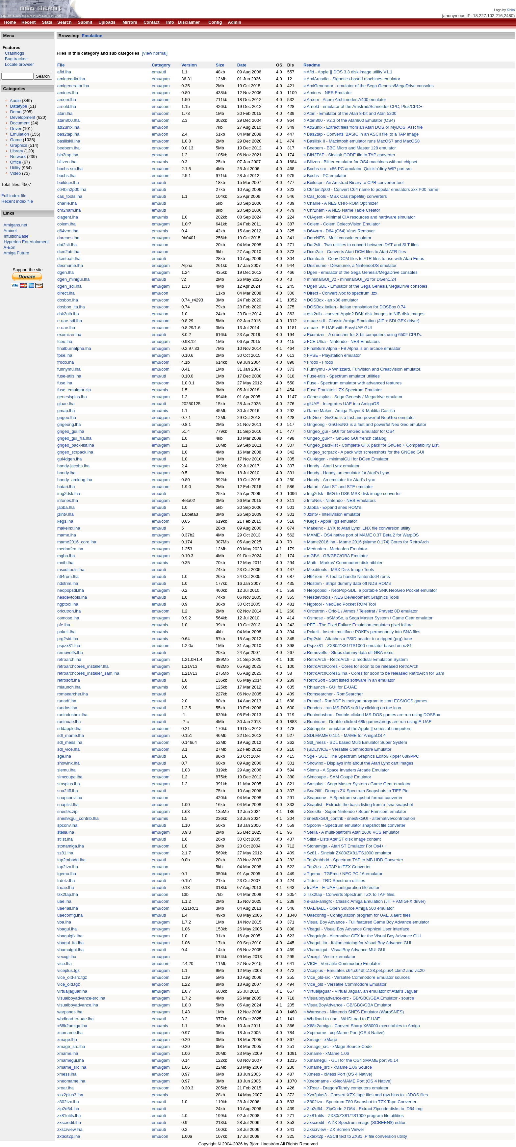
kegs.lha (65, 521)
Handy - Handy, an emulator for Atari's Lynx (348, 472)
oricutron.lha (69, 611)
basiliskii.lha (68, 141)
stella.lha (65, 832)
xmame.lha (67, 1053)
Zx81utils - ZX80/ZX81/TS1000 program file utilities (355, 1115)
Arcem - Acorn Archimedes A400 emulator (346, 99)
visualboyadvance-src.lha (81, 998)
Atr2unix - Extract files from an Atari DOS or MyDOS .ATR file (365, 127)
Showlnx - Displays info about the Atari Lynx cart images (360, 763)
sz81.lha (65, 852)
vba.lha (64, 922)
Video (15, 173)
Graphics (18, 145)
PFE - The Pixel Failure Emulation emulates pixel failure (360, 624)
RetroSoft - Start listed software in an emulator (351, 680)
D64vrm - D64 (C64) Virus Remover (341, 230)
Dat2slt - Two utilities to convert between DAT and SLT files (363, 244)
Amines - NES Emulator (329, 92)
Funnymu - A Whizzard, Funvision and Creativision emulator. (364, 369)
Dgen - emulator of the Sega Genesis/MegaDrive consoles (362, 272)
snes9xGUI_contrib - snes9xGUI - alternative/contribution (361, 818)
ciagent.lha (67, 217)
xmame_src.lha (71, 1067)
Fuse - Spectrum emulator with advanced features (354, 382)
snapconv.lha (69, 797)
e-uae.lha (66, 327)
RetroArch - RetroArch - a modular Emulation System (357, 659)
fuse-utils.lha (69, 376)
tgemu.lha (66, 873)
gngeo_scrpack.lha (75, 452)
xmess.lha (67, 1074)
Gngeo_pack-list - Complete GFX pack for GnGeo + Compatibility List (373, 445)
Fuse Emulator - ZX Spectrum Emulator (344, 389)
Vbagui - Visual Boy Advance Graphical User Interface (358, 928)
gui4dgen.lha (69, 458)
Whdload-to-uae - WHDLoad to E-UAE (343, 1018)
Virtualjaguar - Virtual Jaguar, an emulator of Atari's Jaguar (362, 991)
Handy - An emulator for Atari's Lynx (341, 479)
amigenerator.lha (73, 85)
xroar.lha (65, 1087)
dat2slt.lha (67, 244)
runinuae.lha (69, 721)
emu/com (160, 99)
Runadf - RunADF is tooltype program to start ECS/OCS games (367, 700)
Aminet (10, 230)
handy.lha (66, 472)
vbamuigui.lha (70, 949)
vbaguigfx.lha (70, 935)
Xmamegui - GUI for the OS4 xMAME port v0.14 (352, 1060)
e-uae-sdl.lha (69, 320)
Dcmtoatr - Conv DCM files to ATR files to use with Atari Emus (365, 258)
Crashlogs (12, 53)
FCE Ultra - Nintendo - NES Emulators (343, 341)
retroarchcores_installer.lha (83, 666)
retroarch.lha (69, 659)
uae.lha (64, 901)
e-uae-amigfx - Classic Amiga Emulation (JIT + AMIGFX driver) (366, 901)
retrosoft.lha (68, 680)
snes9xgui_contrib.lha (78, 818)
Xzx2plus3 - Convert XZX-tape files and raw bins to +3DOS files (367, 1094)
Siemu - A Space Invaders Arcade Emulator (348, 770)
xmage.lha (67, 1039)
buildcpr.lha (68, 182)
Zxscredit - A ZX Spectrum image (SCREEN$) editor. (357, 1122)
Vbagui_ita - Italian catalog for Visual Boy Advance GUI (359, 942)
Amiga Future (16, 252)
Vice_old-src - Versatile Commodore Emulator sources (358, 977)
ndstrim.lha (67, 583)
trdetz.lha (66, 880)
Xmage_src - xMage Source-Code (339, 1046)
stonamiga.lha (70, 846)
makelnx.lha (68, 528)
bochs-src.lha (70, 168)
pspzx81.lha (68, 645)
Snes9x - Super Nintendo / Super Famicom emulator (356, 811)
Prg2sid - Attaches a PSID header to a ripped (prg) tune (359, 638)
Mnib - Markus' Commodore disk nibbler (344, 562)
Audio (15, 100)
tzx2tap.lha (67, 894)
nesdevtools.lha (72, 597)
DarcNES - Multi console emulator (339, 237)
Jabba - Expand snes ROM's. (335, 507)
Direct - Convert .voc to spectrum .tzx (342, 293)
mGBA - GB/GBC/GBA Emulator (337, 555)
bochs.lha (66, 175)
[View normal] (155, 53)
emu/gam (160, 78)
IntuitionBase (16, 236)
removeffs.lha (70, 652)
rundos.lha (67, 707)
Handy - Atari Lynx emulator (333, 465)
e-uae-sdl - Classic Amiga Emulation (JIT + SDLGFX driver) (363, 320)
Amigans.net (15, 224)
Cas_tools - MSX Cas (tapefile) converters (347, 196)
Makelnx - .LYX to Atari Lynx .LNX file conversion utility (358, 528)
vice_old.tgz (68, 984)
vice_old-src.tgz (72, 977)
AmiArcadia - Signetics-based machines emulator (353, 78)
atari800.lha (68, 120)
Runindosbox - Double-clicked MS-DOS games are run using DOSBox (373, 714)
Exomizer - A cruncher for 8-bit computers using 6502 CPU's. (364, 334)
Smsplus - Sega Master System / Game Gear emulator (359, 783)
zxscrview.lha (70, 1129)
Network (18, 156)
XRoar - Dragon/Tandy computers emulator (348, 1087)
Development (22, 117)
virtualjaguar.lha (72, 991)
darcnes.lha (68, 237)
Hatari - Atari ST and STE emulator (340, 486)
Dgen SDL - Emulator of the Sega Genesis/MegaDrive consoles (367, 286)
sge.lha (64, 756)
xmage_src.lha (71, 1046)
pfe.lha (63, 624)
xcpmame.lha (70, 1032)
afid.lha (64, 71)
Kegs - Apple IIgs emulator (332, 521)
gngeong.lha (69, 424)
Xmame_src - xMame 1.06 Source (339, 1067)
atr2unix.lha (68, 127)
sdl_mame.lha (70, 735)
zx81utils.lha (69, 1115)
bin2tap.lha (67, 154)
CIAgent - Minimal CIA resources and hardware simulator (361, 217)
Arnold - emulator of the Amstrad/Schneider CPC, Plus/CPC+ (365, 106)
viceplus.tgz (68, 970)
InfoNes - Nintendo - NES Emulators (341, 500)
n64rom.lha (68, 576)
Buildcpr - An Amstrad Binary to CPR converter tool (355, 182)
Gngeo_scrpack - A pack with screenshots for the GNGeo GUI (365, 452)
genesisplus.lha (72, 396)
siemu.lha (66, 770)
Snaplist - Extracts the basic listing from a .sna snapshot (360, 804)
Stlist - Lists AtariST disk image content (344, 839)
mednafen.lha (70, 548)
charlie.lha (67, 203)
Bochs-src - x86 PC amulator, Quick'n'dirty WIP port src (359, 168)
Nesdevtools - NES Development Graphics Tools (353, 597)
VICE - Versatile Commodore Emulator (343, 963)
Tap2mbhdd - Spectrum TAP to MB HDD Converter (355, 859)
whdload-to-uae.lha (75, 1018)
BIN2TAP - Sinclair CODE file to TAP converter (351, 154)
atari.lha (64, 113)
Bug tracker (14, 58)
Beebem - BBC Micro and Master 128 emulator (351, 147)
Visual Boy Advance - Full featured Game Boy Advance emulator (368, 922)
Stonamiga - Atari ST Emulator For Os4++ (346, 846)
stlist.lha (65, 839)
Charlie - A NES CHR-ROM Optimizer (342, 203)
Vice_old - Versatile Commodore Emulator (347, 984)
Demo (15, 111)
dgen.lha (65, 272)
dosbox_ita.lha (71, 306)
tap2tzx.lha (67, 866)
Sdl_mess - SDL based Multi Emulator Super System (357, 742)
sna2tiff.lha (67, 790)
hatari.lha (66, 486)
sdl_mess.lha (69, 742)
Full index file (13, 195)
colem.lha (66, 224)
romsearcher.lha (72, 693)
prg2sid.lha (67, 638)
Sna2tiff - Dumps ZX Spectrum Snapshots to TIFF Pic (357, 790)
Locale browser (17, 64)
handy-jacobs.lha (73, 465)
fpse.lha (64, 355)
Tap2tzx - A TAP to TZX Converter (339, 866)
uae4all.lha (67, 908)
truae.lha (65, 887)
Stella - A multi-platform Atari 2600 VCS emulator (353, 832)
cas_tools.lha (69, 196)
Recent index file (17, 201)
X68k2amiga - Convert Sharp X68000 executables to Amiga (363, 1025)
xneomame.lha (71, 1081)
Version (189, 65)
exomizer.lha (69, 334)
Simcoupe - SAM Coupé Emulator (339, 776)
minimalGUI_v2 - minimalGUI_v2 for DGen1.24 (351, 279)
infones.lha (67, 500)
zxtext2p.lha (68, 1136)
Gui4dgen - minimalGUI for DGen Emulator (348, 458)
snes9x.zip (67, 811)
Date (241, 65)
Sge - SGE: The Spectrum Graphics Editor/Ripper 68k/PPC (363, 756)
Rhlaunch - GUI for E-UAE (332, 687)
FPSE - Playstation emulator (334, 355)
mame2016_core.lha (76, 541)
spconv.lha (67, 825)
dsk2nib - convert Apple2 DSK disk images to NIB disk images (366, 313)
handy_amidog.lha (74, 479)
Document (19, 122)
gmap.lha (66, 410)
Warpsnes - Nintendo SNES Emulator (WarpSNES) (355, 1011)
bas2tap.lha (68, 134)
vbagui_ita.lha (70, 942)
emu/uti (159, 71)
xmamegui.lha (70, 1060)
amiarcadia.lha (71, 78)
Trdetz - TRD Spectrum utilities (336, 880)
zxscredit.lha (69, 1122)
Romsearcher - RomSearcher (335, 693)
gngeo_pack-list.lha (75, 445)
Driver (15, 128)
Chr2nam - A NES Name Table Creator (343, 210)
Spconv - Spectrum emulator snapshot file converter (356, 825)
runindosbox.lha (72, 714)
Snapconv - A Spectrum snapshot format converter (354, 797)
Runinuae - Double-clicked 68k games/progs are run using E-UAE (369, 721)
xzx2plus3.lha (70, 1094)
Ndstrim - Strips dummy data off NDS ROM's (349, 583)
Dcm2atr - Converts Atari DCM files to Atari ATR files (356, 251)
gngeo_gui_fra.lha (74, 438)
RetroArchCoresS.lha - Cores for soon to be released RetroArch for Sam (375, 673)
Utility (15, 167)
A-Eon (9, 247)
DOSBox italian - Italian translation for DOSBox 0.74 (356, 306)
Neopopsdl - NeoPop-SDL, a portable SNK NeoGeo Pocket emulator (372, 590)
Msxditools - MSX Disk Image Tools (340, 569)
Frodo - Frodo (320, 362)
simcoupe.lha (70, 776)
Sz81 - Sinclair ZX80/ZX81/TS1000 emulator (349, 852)
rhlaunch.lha (69, 687)
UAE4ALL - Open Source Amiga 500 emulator (350, 908)
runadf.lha (66, 700)
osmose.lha (68, 617)
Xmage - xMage (322, 1039)
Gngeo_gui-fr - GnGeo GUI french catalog (346, 438)
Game (15, 139)
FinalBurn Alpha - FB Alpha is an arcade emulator (354, 348)
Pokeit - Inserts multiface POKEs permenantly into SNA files (364, 631)
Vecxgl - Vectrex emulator (331, 956)
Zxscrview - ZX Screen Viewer (335, 1129)
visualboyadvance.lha (77, 1005)
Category (161, 65)
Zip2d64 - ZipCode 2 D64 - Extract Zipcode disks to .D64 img (365, 1108)
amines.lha (67, 92)
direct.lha (66, 293)
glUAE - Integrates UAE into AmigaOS (343, 403)
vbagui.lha (67, 928)
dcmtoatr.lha (69, 258)
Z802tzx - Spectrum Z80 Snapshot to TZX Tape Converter (362, 1101)
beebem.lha (68, 147)
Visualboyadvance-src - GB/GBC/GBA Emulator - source (360, 998)
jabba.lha (66, 507)
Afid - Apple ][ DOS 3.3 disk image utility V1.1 (349, 71)
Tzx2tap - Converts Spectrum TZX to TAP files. (351, 894)
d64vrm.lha (67, 230)
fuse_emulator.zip (74, 389)
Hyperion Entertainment (26, 241)
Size (220, 65)
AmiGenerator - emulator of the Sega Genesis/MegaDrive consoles (370, 85)
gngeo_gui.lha (70, 431)
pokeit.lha (66, 631)
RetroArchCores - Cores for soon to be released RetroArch (362, 666)
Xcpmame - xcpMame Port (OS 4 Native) (346, 1032)
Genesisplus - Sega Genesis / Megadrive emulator (354, 396)
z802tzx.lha (68, 1101)
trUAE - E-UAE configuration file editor (343, 887)
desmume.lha (70, 265)
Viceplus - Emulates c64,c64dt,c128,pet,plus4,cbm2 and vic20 (366, 970)
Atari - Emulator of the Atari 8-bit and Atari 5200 (351, 113)
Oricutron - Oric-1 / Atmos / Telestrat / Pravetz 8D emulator (362, 611)
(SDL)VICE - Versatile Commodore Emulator (349, 749)
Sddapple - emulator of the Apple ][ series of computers (359, 728)
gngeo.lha (66, 417)
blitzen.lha (67, 161)
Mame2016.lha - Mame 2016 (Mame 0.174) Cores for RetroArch (368, 541)
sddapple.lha (69, 728)
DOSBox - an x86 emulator (332, 300)
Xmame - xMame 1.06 (328, 1053)
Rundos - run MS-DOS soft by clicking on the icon (354, 707)
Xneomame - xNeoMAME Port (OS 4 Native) (349, 1081)
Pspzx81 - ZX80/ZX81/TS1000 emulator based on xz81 (359, 645)
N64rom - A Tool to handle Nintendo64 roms (348, 576)
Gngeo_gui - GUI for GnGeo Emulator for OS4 (351, 431)
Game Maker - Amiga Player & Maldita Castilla (351, 410)
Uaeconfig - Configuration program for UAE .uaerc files (359, 915)
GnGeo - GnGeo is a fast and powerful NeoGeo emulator (361, 417)
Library (16, 150)
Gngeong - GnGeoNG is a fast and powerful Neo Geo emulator (366, 424)
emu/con (160, 127)
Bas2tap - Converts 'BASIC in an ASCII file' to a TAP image (363, 134)
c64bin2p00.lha (71, 189)
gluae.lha (66, 403)
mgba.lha (66, 555)
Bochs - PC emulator (327, 175)
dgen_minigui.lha (73, 279)
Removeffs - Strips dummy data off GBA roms (350, 652)
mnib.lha (65, 562)
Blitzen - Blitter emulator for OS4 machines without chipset (362, 161)
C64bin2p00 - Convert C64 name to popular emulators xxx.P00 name (372, 189)
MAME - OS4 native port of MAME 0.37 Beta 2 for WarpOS (363, 535)
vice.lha (64, 963)
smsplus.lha (68, 783)
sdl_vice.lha (68, 749)
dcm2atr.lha (68, 251)
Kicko (511, 10)
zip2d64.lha (68, 1108)
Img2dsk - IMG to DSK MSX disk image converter (354, 493)
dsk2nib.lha (68, 313)
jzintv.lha (65, 514)
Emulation (19, 134)
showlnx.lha (68, 763)
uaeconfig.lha (70, 915)
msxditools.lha (70, 569)
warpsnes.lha (70, 1011)
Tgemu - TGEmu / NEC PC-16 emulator (344, 873)
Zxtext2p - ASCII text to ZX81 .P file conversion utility (357, 1136)
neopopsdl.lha (70, 590)
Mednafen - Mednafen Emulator (337, 548)
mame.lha (66, 535)
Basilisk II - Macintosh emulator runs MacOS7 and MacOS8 (363, 141)
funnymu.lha (69, 369)
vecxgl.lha (66, 956)
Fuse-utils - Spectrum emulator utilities (343, 376)
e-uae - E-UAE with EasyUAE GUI (339, 327)
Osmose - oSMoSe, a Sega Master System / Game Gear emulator (369, 617)
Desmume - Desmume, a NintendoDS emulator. (352, 265)
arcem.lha (66, 99)
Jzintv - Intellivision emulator (334, 514)
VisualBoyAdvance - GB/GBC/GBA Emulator (349, 1005)
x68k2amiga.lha (72, 1025)
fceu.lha (64, 341)
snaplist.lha (68, 804)
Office (15, 162)
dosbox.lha (67, 300)
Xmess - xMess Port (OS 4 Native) (340, 1074)
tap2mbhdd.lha (71, 859)
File (60, 65)
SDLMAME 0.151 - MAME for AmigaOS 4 (346, 735)
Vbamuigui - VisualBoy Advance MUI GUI (346, 949)
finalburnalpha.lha (74, 348)
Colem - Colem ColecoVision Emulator (343, 224)
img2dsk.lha (68, 493)
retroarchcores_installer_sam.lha (88, 673)
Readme (311, 65)
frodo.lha (65, 362)
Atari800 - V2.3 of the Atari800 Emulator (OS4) (351, 120)
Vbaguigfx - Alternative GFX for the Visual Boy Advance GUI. (364, 935)
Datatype (18, 106)
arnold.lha (66, 106)
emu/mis (160, 161)
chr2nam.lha (69, 210)
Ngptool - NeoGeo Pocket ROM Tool (341, 604)
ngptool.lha (67, 604)
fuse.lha (64, 382)
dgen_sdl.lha (69, 286)
